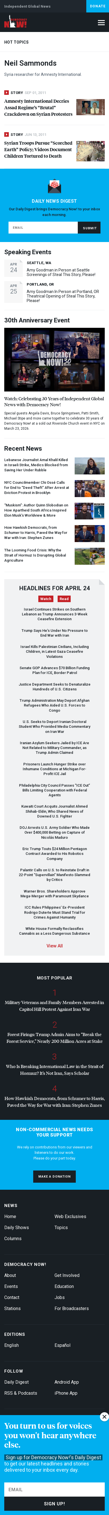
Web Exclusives (70, 1216)
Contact (11, 1297)
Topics (61, 1227)
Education (64, 1286)
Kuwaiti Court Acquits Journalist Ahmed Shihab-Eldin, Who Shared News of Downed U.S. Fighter (54, 811)
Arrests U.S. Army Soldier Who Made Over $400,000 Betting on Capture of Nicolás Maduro (55, 832)
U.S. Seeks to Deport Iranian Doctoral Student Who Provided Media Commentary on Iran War (54, 727)
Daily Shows (16, 1227)
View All (55, 946)
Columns (13, 1238)
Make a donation (54, 1176)
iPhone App (65, 1393)
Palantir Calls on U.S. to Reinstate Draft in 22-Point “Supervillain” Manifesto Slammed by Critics (54, 875)
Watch (45, 599)
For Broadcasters (71, 1308)
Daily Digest (16, 1382)
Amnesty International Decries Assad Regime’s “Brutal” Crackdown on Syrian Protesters (38, 107)
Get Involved (66, 1275)
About (10, 1275)
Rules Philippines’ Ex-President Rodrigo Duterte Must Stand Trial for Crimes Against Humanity (54, 912)
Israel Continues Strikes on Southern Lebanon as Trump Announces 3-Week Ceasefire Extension (54, 614)
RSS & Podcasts (20, 1393)
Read (64, 599)
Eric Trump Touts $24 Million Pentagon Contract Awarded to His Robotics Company (54, 854)
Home (10, 1216)
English (11, 1345)
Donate (98, 6)
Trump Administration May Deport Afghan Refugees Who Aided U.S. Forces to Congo (54, 705)
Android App (66, 1382)
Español (62, 1345)
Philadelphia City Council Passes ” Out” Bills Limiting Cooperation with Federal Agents (54, 790)
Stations (12, 1308)
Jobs (59, 1297)
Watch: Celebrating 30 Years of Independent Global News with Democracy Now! (54, 401)
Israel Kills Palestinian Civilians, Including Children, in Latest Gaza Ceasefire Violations (54, 652)
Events (11, 1286)
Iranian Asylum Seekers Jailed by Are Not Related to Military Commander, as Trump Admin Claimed (54, 748)
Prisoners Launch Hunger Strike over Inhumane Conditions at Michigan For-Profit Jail (54, 769)
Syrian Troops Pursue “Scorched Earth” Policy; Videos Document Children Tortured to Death (38, 149)
